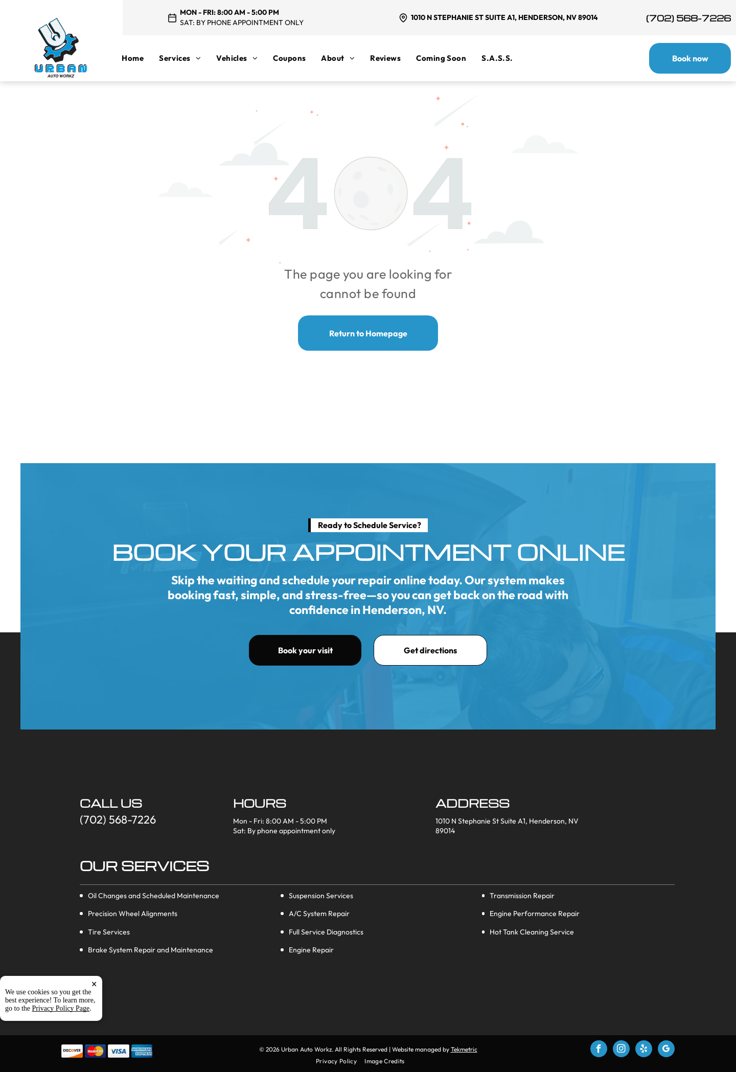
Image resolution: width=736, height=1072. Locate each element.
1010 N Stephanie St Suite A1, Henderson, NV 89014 (504, 17)
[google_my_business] (666, 1050)
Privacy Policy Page (61, 1053)
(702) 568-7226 (688, 18)
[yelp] (643, 1050)
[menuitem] (140, 58)
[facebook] (598, 1050)
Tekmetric (464, 1049)
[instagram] (621, 1050)
